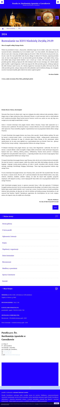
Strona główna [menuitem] (7, 224)
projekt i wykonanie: (15, 392)
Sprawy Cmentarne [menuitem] (8, 275)
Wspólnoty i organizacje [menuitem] (10, 249)
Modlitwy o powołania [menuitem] (9, 268)
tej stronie (37, 403)
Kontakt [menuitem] (5, 281)
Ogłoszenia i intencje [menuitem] (9, 236)
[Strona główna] (3, 29)
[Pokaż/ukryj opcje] (2, 2)
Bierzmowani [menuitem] (6, 262)
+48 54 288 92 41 (7, 351)
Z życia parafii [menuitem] (7, 230)
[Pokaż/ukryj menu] (58, 2)
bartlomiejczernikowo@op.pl (12, 354)
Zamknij (56, 403)
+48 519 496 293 (7, 353)
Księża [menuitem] (4, 243)
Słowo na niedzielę (12, 28)
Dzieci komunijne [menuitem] (8, 256)
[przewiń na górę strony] (30, 388)
